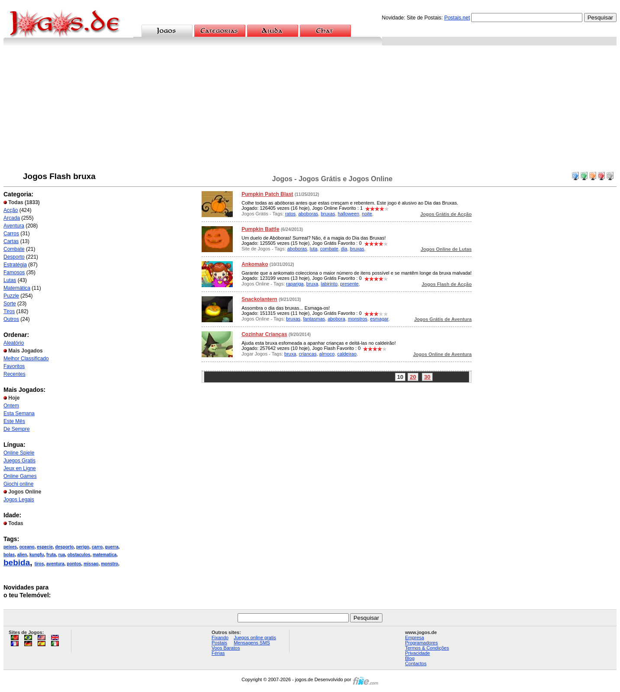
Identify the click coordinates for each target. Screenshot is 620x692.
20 (413, 377)
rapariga (294, 283)
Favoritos (14, 366)
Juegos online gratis (255, 637)
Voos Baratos (226, 647)
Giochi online (18, 484)
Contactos (416, 663)
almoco (326, 353)
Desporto (14, 257)
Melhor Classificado (26, 359)
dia (344, 248)
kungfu (36, 554)
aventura (55, 563)
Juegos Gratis (19, 461)
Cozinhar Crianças (264, 334)
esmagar (379, 318)
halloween (349, 213)
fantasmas (314, 318)
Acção (10, 210)
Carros (11, 234)
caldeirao (347, 353)
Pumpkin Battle (260, 229)
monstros (357, 318)
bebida (16, 562)
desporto (64, 547)
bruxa (312, 283)
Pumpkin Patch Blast (267, 194)
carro (97, 547)
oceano (27, 547)
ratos (290, 213)
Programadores (421, 642)
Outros (11, 319)
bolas (9, 554)
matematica (104, 554)
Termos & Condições (427, 647)
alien (22, 554)
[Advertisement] (310, 110)
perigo (83, 547)
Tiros (9, 311)
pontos (74, 563)
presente (349, 283)
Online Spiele (18, 453)
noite (367, 213)
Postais (219, 642)
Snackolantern (259, 299)
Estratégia (15, 265)
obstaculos (78, 554)
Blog (409, 658)
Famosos (14, 272)
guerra (112, 547)
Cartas (11, 241)
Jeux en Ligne (19, 468)
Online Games (20, 476)
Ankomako (254, 264)
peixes (10, 547)
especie (45, 547)
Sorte (9, 304)
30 (427, 377)
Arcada (11, 218)
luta (314, 248)
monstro (109, 563)
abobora (336, 318)
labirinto (329, 283)
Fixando (220, 637)
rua (61, 554)
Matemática (16, 288)
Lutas (9, 280)
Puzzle (11, 296)
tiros (39, 563)
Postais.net (457, 18)
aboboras (308, 213)
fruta (51, 554)
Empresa (414, 637)
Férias (218, 653)
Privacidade (417, 653)
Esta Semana (19, 413)
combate (329, 248)
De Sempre (16, 429)
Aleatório (13, 343)
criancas (308, 353)
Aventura (13, 226)
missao (91, 563)
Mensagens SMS (252, 642)
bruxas (328, 213)
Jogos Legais (18, 500)
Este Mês (14, 421)
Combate (14, 249)
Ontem (11, 406)
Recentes (14, 374)
